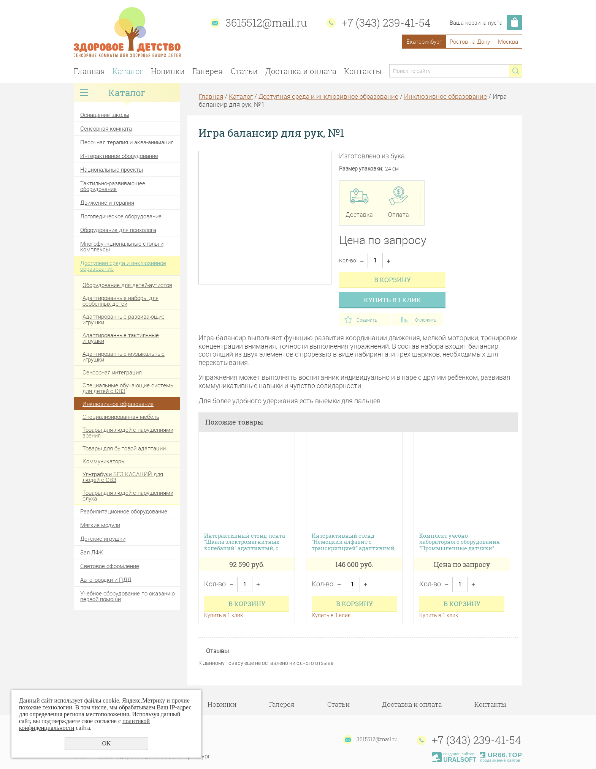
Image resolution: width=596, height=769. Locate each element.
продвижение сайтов (500, 760)
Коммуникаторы (103, 461)
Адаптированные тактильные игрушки (120, 337)
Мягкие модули (100, 525)
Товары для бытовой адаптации (124, 448)
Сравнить (367, 320)
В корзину (392, 279)
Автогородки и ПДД (106, 579)
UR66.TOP (501, 755)
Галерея (207, 71)
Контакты (363, 71)
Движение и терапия (107, 202)
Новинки (168, 71)
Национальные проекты (111, 169)
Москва (508, 41)
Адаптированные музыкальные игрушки (123, 356)
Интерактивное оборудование (119, 155)
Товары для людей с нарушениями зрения (127, 432)
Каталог (128, 71)
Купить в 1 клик (392, 299)
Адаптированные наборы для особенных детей (120, 300)
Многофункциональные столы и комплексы (121, 246)
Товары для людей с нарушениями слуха (127, 495)
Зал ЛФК (91, 552)
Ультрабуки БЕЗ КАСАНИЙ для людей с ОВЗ (122, 476)
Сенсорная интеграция (112, 372)
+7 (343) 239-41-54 (386, 23)
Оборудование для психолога (118, 230)
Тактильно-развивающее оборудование (112, 186)
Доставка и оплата (300, 71)
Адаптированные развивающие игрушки (123, 319)
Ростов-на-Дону (470, 41)
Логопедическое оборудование (121, 216)
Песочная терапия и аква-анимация (127, 142)
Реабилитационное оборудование (123, 511)
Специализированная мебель (120, 416)
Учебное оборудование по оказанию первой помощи (127, 596)
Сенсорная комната (106, 128)
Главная (89, 71)
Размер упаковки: (361, 169)
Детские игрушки (102, 538)
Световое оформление (109, 566)
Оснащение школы (104, 114)
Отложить (425, 320)
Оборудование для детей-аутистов (127, 285)
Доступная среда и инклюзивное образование (123, 265)
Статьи (244, 71)
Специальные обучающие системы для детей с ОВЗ (128, 388)
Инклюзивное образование (118, 403)
